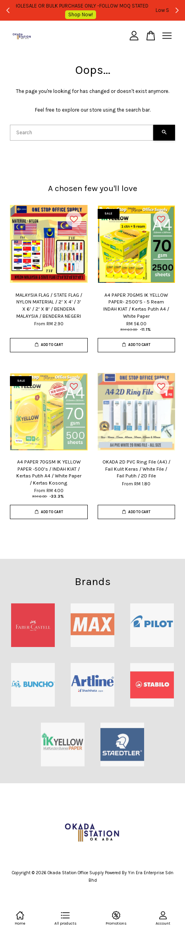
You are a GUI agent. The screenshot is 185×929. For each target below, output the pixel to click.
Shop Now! (153, 10)
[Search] (81, 133)
